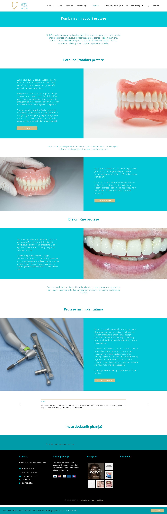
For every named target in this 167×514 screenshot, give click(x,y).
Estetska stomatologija (113, 6)
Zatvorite (157, 510)
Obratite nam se (104, 380)
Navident (50, 6)
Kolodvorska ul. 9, (28, 468)
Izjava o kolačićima (97, 500)
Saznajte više (105, 200)
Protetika (96, 6)
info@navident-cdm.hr (30, 476)
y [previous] (19, 404)
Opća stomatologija (133, 6)
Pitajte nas (27, 128)
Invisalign (69, 6)
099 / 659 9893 (27, 483)
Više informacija (70, 510)
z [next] (147, 404)
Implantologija (82, 6)
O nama (60, 6)
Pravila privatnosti (85, 500)
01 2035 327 (27, 479)
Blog (147, 6)
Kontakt (156, 6)
